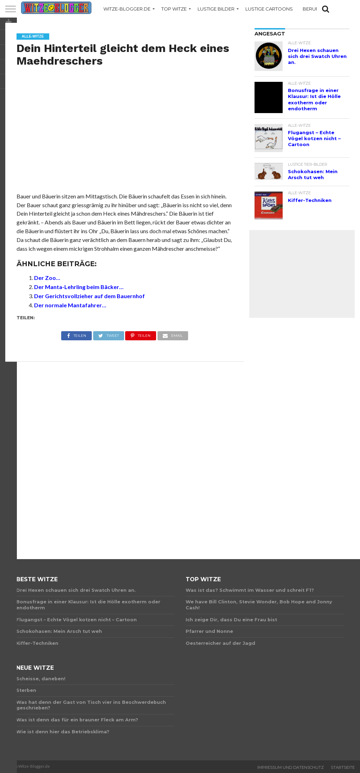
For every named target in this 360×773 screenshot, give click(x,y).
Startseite (343, 767)
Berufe (312, 9)
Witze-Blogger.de (126, 9)
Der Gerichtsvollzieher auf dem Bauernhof (89, 296)
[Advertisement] (125, 137)
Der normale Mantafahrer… (70, 305)
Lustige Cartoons (269, 9)
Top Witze (174, 9)
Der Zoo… (47, 277)
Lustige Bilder (216, 9)
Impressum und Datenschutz (290, 767)
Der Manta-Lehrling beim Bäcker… (78, 286)
